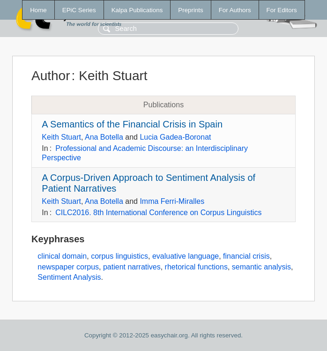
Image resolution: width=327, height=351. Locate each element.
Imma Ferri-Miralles (172, 201)
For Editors (282, 10)
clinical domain (62, 256)
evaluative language (185, 256)
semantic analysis (261, 267)
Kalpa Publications (137, 10)
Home (38, 10)
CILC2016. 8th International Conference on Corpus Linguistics (158, 213)
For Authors (235, 10)
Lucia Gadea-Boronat (175, 137)
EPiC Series (79, 10)
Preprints (190, 10)
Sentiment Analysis (69, 277)
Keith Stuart (61, 137)
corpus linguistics (119, 256)
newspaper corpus (68, 267)
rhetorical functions (196, 267)
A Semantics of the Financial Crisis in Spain (132, 124)
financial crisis (246, 256)
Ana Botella (104, 137)
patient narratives (132, 267)
